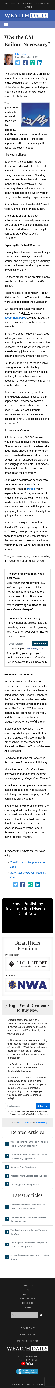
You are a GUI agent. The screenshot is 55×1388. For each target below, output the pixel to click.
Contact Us (27, 1285)
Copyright (27, 1303)
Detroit (31, 488)
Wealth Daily (23, 1122)
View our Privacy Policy (34, 649)
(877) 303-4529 (30, 1356)
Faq (27, 1290)
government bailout (15, 317)
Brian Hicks (20, 54)
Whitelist (27, 1294)
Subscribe (42, 1105)
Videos (27, 1307)
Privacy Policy (41, 1122)
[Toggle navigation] (5, 24)
